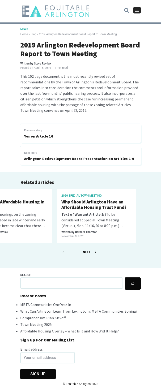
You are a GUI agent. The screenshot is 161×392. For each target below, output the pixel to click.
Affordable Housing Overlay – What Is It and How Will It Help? (69, 331)
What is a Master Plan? (132, 202)
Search (25, 275)
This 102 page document (40, 76)
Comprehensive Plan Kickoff (43, 317)
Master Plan (118, 195)
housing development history (49, 225)
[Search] (133, 283)
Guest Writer (47, 232)
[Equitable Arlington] (55, 11)
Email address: (47, 355)
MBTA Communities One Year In (45, 304)
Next (89, 252)
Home (24, 34)
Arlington (33, 195)
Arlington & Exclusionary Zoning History (58, 204)
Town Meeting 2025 (36, 324)
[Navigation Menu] (137, 10)
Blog (33, 34)
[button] (126, 10)
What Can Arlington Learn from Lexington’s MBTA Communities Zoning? (78, 311)
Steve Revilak (42, 63)
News (24, 29)
